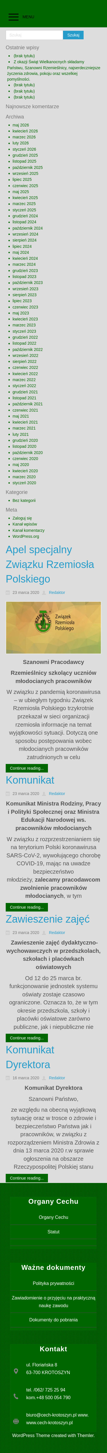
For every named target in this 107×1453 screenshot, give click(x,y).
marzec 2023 (24, 325)
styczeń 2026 (24, 149)
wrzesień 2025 (25, 173)
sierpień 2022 (25, 361)
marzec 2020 (24, 477)
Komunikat (30, 780)
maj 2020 (21, 464)
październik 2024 (28, 228)
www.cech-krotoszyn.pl (49, 1422)
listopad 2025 (24, 161)
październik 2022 (28, 349)
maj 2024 (21, 252)
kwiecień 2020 (25, 471)
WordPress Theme (31, 1435)
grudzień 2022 (25, 337)
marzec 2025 (24, 203)
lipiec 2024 (22, 246)
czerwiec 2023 (25, 307)
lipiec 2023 (22, 301)
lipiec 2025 (22, 179)
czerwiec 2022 (25, 367)
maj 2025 (21, 191)
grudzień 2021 (25, 392)
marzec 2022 (24, 379)
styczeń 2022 (24, 385)
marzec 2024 (24, 264)
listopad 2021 (24, 398)
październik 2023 (28, 282)
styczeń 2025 (24, 210)
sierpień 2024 (25, 240)
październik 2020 (28, 452)
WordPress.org (26, 536)
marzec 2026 (24, 137)
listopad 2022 (24, 343)
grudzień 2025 (25, 155)
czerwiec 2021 (25, 410)
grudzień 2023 (25, 270)
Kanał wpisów (25, 524)
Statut (54, 1231)
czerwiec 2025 (25, 185)
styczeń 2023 (24, 331)
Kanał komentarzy (29, 530)
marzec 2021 (24, 428)
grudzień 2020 (25, 440)
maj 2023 (21, 313)
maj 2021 (21, 416)
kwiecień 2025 (25, 197)
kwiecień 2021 (25, 422)
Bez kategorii (24, 500)
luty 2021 (21, 434)
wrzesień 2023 (25, 289)
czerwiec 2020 (25, 458)
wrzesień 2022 (25, 355)
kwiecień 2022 (25, 373)
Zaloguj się (22, 518)
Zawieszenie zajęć (48, 919)
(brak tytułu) (24, 56)
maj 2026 (21, 125)
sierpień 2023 (25, 295)
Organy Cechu (53, 1217)
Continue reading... (27, 768)
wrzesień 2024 (25, 234)
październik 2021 (28, 404)
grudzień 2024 (25, 216)
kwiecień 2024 (25, 258)
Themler (85, 1435)
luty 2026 (21, 143)
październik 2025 (28, 167)
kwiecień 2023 (25, 319)
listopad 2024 (24, 222)
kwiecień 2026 (25, 131)
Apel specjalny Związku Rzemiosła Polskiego (50, 564)
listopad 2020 (24, 446)
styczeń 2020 (24, 483)
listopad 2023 (24, 276)
